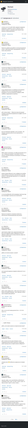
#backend (4, 408)
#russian (3, 35)
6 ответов (24, 102)
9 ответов (24, 222)
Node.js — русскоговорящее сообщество (5, 397)
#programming (10, 34)
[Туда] (16, 419)
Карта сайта (3, 426)
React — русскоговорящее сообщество (5, 63)
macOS (4, 322)
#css (3, 180)
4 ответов (24, 143)
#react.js (10, 75)
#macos (7, 328)
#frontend (4, 74)
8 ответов (24, 80)
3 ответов (24, 204)
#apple (3, 328)
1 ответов (24, 370)
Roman (9, 24)
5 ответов (24, 243)
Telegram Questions (7, 1)
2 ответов (24, 261)
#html (11, 180)
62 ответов (24, 38)
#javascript (4, 34)
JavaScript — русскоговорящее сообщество (5, 23)
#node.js (3, 409)
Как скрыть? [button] (10, 12)
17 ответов (24, 122)
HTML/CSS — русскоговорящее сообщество (5, 169)
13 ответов (24, 184)
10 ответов (24, 57)
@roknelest (14, 9)
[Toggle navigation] (25, 1)
